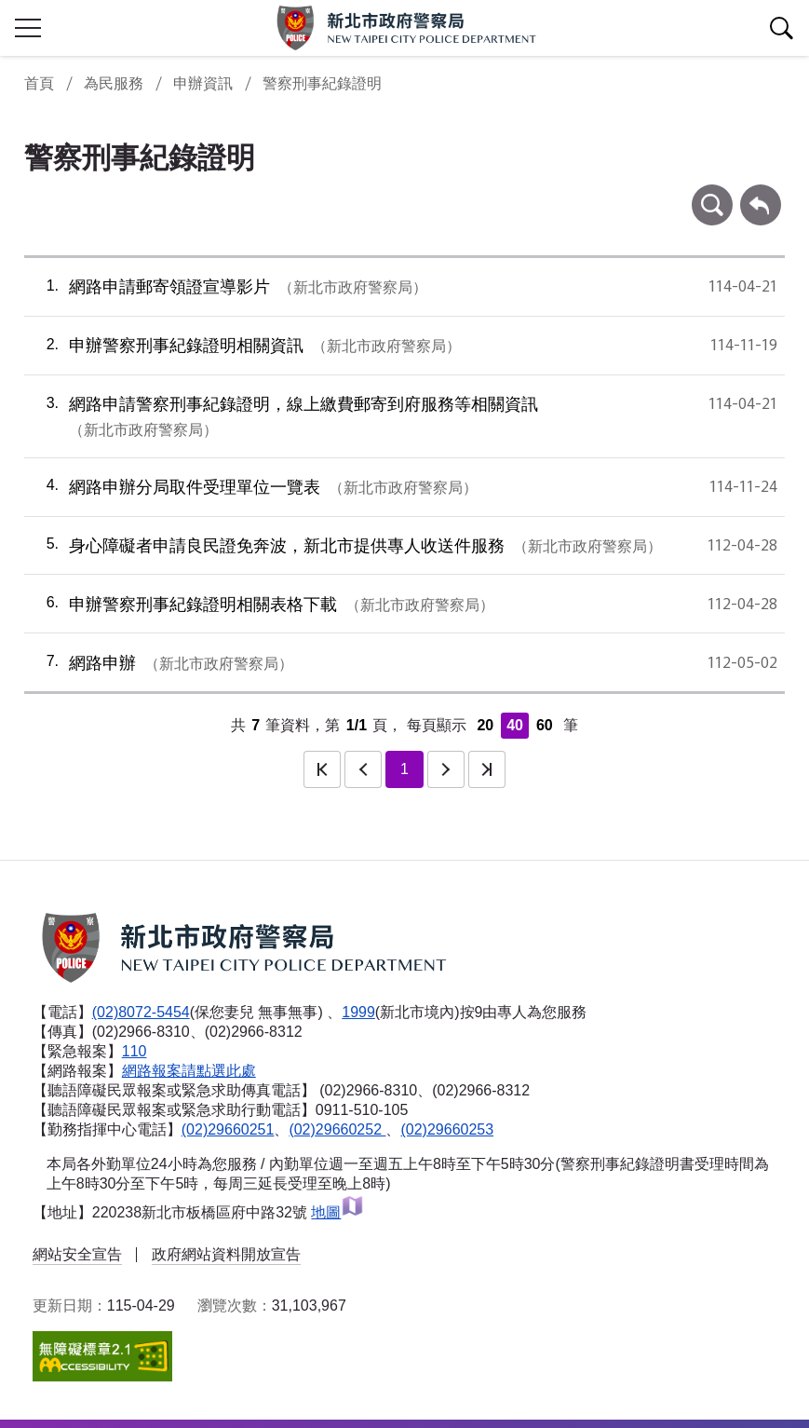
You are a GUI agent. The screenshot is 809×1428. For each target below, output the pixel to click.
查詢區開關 (781, 28)
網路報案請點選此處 (189, 1071)
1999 (358, 1012)
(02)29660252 (337, 1129)
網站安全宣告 (77, 1254)
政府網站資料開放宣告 (226, 1254)
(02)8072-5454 (141, 1012)
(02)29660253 (446, 1129)
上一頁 (363, 769)
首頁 (39, 83)
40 (514, 725)
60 (544, 725)
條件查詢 (712, 193)
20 (485, 725)
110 (134, 1051)
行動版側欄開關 (28, 28)
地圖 (337, 1212)
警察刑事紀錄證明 (322, 83)
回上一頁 (760, 193)
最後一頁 (487, 769)
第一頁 (322, 769)
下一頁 (446, 769)
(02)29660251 (228, 1129)
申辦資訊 (203, 83)
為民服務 (113, 83)
